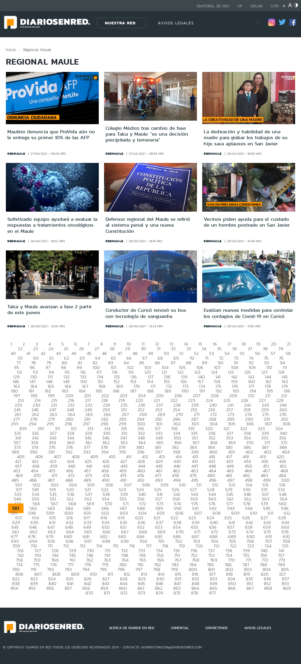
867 (250, 588)
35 (219, 349)
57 (273, 353)
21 (289, 344)
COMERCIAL (180, 628)
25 (66, 349)
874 (159, 593)
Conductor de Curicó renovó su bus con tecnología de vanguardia (146, 312)
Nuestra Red (120, 23)
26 (81, 349)
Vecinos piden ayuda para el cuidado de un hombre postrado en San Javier (247, 221)
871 (107, 593)
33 (188, 349)
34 (204, 349)
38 (265, 349)
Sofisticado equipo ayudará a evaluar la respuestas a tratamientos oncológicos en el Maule (52, 225)
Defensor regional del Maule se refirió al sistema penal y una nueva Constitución (148, 225)
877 (212, 593)
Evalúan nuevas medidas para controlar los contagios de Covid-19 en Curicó (248, 312)
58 (288, 353)
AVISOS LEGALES (176, 23)
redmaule (16, 153)
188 (150, 391)
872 (124, 593)
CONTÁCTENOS (216, 628)
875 (176, 593)
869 (287, 588)
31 (158, 349)
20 (273, 344)
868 (268, 588)
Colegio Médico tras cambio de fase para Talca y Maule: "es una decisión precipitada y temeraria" (147, 134)
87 (173, 363)
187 (133, 391)
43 (58, 353)
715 (115, 546)
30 (143, 349)
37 (250, 349)
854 (14, 588)
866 (232, 588)
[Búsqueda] (244, 23)
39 (280, 349)
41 (28, 353)
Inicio (11, 50)
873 (141, 593)
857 (68, 588)
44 (73, 353)
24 (51, 349)
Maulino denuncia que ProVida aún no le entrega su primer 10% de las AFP (51, 134)
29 (127, 349)
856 (50, 588)
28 (112, 349)
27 (97, 349)
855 (32, 588)
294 (32, 424)
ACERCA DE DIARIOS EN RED (131, 628)
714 (99, 546)
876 (194, 593)
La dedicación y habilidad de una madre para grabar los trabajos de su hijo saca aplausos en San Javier (245, 137)
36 (234, 349)
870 (89, 593)
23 (35, 349)
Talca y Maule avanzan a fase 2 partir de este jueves (49, 309)
